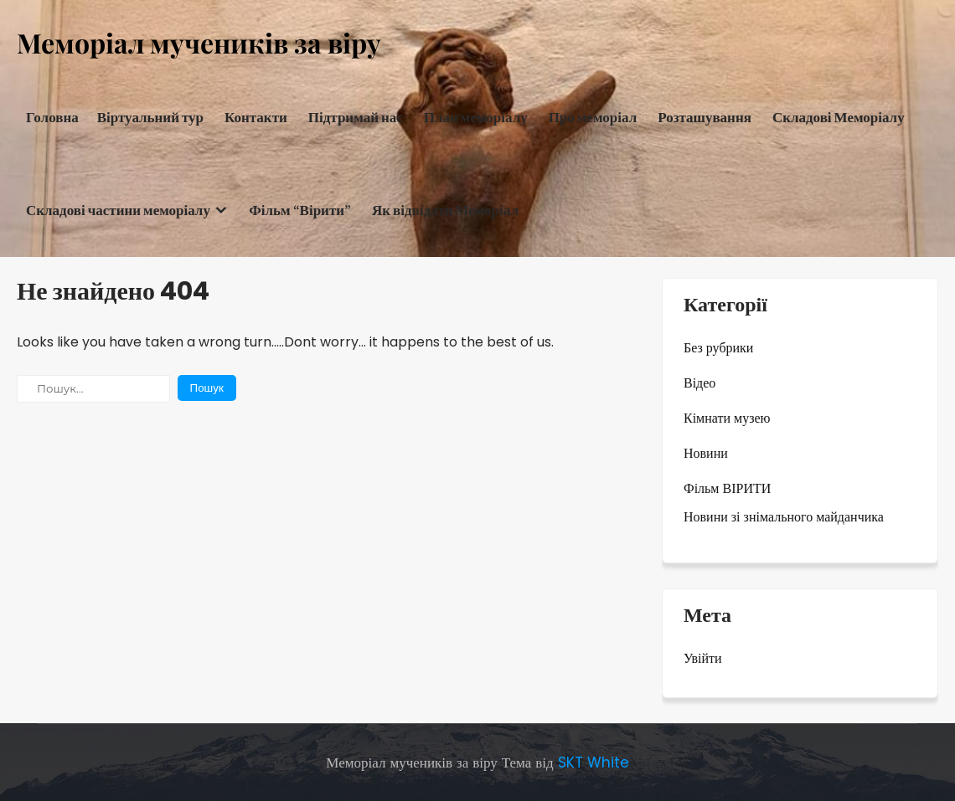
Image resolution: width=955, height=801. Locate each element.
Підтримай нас (355, 117)
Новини (706, 453)
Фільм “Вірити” (300, 210)
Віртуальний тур (150, 117)
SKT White (593, 762)
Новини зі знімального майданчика (784, 516)
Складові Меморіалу (838, 117)
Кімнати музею (727, 418)
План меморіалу (476, 117)
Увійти (703, 658)
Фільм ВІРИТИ (727, 488)
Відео (699, 383)
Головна (52, 117)
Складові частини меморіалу (118, 210)
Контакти (256, 117)
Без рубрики (718, 347)
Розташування (704, 117)
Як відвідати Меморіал (445, 210)
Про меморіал (593, 117)
